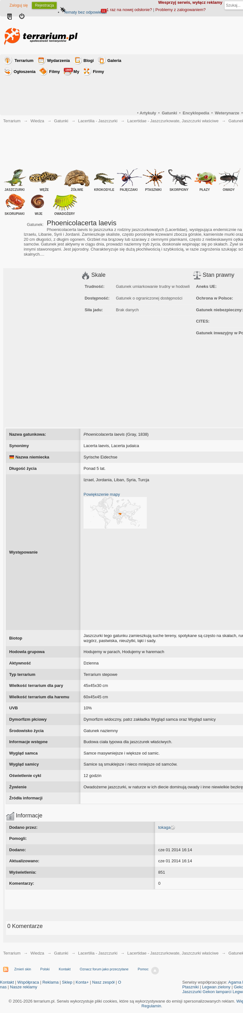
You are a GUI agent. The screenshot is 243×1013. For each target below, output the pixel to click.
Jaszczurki (192, 991)
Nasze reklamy (23, 987)
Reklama (50, 982)
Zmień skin (22, 969)
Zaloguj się (18, 5)
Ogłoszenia (24, 71)
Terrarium (24, 60)
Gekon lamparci (216, 991)
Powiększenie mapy (102, 494)
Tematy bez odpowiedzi (85, 12)
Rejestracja (44, 5)
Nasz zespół (103, 982)
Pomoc (143, 969)
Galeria (114, 60)
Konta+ (82, 982)
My (71, 71)
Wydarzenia (58, 60)
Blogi (89, 60)
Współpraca (28, 982)
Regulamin (151, 1006)
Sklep (67, 982)
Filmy (54, 71)
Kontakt (65, 969)
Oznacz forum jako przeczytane (104, 969)
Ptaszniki (190, 987)
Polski (44, 969)
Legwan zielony (216, 987)
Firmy (98, 71)
